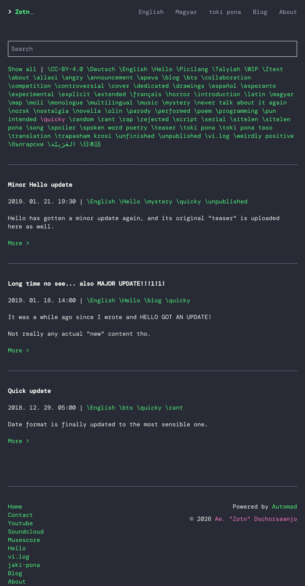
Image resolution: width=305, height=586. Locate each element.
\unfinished (136, 136)
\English (135, 69)
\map (17, 102)
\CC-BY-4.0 (67, 69)
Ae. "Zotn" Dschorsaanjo (256, 519)
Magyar (186, 12)
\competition (31, 86)
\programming (238, 111)
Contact (20, 515)
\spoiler (63, 128)
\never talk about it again (240, 102)
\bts (192, 77)
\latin (256, 94)
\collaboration (226, 77)
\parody (140, 111)
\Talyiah (228, 69)
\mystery (178, 102)
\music (149, 102)
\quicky (188, 201)
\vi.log (219, 136)
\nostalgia (52, 111)
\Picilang (194, 69)
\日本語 (90, 144)
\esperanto (258, 86)
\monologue (67, 102)
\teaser (165, 128)
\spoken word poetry (115, 128)
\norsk (20, 111)
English (151, 12)
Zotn (22, 12)
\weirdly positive (263, 136)
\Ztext (272, 69)
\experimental (33, 94)
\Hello (163, 69)
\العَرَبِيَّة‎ (63, 144)
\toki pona (199, 128)
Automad (284, 507)
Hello (17, 548)
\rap (128, 119)
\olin (115, 111)
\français (147, 94)
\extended (111, 94)
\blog (172, 77)
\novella (88, 111)
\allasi (47, 77)
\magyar (281, 94)
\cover (120, 86)
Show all (22, 69)
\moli (36, 102)
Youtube (20, 523)
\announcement (112, 77)
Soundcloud (26, 532)
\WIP (253, 69)
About (288, 12)
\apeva (149, 77)
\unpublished (181, 136)
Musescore (24, 540)
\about (20, 77)
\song (36, 128)
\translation (31, 136)
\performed (174, 111)
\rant (108, 119)
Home (15, 507)
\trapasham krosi (84, 136)
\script (186, 119)
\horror (179, 94)
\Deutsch (103, 69)
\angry (74, 77)
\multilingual (112, 102)
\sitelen (246, 119)
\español (224, 86)
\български (27, 144)
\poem (204, 111)
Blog (260, 12)
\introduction (219, 94)
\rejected (154, 119)
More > (18, 243)
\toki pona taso (245, 128)
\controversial (81, 86)
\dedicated (152, 86)
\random (83, 119)
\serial (215, 119)
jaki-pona (24, 565)
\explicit (76, 94)
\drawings (190, 86)
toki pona (225, 12)
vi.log (18, 557)
